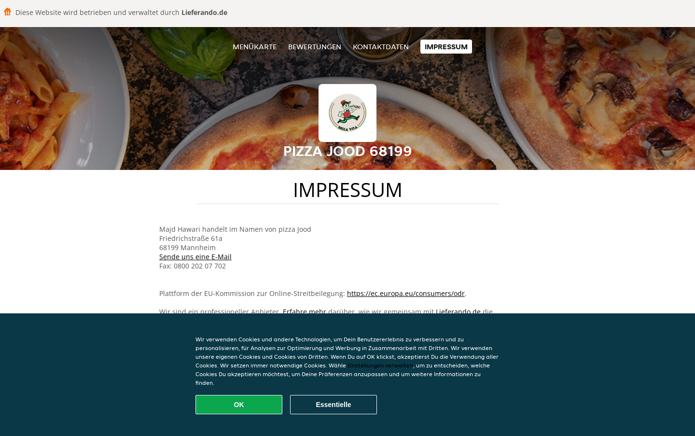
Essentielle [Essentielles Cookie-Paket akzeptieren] (333, 404)
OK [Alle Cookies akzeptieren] (239, 404)
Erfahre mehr (304, 311)
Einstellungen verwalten (380, 365)
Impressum (446, 47)
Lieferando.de (458, 311)
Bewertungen (314, 47)
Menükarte (255, 47)
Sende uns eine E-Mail (195, 256)
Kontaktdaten (381, 47)
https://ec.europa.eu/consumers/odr (406, 293)
